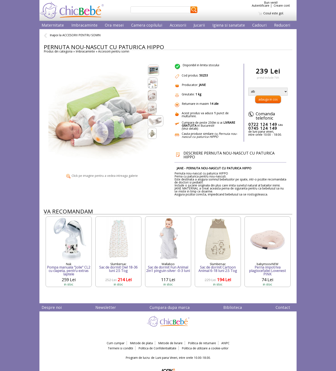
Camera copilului (146, 25)
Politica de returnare (202, 343)
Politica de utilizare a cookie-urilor (205, 348)
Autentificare (260, 5)
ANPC (225, 343)
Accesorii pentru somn (113, 51)
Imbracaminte (84, 25)
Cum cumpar (115, 343)
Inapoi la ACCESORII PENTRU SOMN (72, 35)
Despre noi (52, 307)
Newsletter (105, 307)
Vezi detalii (190, 128)
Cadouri (259, 25)
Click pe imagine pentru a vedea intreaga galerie (102, 176)
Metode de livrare (170, 343)
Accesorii (178, 25)
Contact (283, 307)
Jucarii (199, 25)
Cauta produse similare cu (209, 135)
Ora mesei (114, 25)
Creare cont (282, 5)
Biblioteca (232, 307)
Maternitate (53, 25)
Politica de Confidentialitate (157, 348)
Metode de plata (141, 343)
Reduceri (282, 25)
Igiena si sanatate (228, 25)
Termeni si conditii (120, 348)
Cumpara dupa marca (170, 307)
